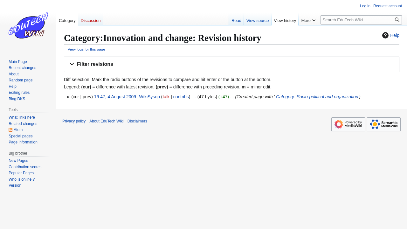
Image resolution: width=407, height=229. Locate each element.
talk (165, 96)
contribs (181, 96)
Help (390, 35)
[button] (231, 64)
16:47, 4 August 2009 (115, 96)
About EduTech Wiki (106, 121)
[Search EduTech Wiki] (361, 19)
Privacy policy (74, 121)
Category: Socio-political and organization (317, 96)
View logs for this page (86, 49)
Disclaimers (137, 121)
